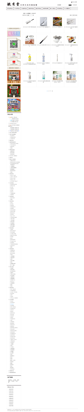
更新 (18, 380)
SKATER (12, 197)
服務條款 (11, 403)
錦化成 (11, 364)
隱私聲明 (11, 402)
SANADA (12, 332)
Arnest (12, 304)
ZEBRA (12, 194)
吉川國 (11, 352)
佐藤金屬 (12, 224)
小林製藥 (12, 256)
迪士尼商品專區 (12, 132)
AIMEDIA (12, 250)
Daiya (11, 311)
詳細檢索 (75, 4)
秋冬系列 (12, 152)
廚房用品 (11, 201)
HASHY (12, 315)
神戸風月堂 (12, 271)
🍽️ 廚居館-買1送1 (14, 118)
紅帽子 (11, 272)
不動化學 (12, 257)
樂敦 (11, 363)
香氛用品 (11, 173)
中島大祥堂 (12, 274)
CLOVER (12, 232)
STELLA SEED (14, 298)
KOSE (11, 236)
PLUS (11, 187)
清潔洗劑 (11, 248)
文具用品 (11, 182)
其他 (11, 148)
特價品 (12, 381)
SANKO (12, 242)
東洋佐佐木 (12, 170)
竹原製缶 (12, 223)
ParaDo (12, 293)
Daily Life (12, 179)
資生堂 (11, 361)
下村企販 (12, 220)
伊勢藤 (11, 351)
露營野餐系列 (12, 142)
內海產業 (12, 349)
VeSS (11, 296)
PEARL (12, 214)
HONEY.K (12, 280)
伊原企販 (12, 221)
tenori (11, 191)
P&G (11, 254)
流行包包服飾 (12, 134)
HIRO (11, 317)
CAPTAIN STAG (14, 143)
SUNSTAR (12, 336)
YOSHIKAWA (13, 217)
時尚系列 (12, 154)
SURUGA (12, 338)
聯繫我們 (11, 398)
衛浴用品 (11, 227)
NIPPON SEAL (14, 327)
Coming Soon (12, 123)
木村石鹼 (12, 260)
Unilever (12, 245)
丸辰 (11, 345)
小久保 (11, 346)
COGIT (12, 309)
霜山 (11, 366)
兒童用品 (11, 196)
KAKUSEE (13, 209)
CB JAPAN (13, 307)
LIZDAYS (12, 138)
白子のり (12, 281)
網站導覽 (11, 405)
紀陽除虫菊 (12, 263)
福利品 (10, 157)
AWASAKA (13, 160)
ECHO (12, 204)
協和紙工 (12, 355)
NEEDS (12, 326)
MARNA (12, 323)
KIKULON (12, 211)
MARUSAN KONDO (15, 162)
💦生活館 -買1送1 (14, 120)
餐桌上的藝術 (12, 159)
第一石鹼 (12, 265)
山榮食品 (12, 277)
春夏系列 (12, 151)
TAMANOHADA (14, 244)
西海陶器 (12, 169)
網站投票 (11, 392)
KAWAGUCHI (13, 184)
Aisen (11, 301)
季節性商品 (11, 149)
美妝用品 (11, 287)
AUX (11, 202)
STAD (11, 190)
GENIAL (12, 146)
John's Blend (13, 176)
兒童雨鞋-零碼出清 (14, 129)
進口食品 (11, 266)
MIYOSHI (12, 253)
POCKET (12, 329)
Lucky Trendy (13, 292)
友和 (11, 259)
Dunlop (12, 314)
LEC (11, 320)
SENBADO (13, 137)
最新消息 (11, 391)
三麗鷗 (11, 343)
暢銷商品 (11, 396)
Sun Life (12, 215)
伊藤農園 (12, 278)
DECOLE (12, 313)
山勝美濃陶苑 (13, 167)
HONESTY (13, 206)
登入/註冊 (74, 2)
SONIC (12, 188)
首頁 (24, 13)
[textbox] (62, 5)
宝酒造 (11, 268)
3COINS (12, 369)
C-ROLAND (13, 233)
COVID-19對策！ (13, 155)
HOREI (12, 208)
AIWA (11, 229)
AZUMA (12, 305)
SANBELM (13, 333)
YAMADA (12, 341)
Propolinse (13, 241)
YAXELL (12, 342)
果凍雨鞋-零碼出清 (14, 127)
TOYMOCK (13, 145)
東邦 (11, 262)
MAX (11, 238)
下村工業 (12, 218)
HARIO (12, 205)
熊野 (11, 247)
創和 (11, 358)
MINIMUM (12, 239)
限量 (9, 381)
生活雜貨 (11, 299)
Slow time (12, 178)
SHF (11, 294)
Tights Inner (13, 339)
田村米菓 (12, 269)
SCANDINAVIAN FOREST (14, 164)
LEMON (12, 321)
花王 (11, 357)
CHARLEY (13, 308)
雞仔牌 (11, 367)
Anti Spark (13, 289)
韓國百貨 (11, 370)
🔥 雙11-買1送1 (12, 117)
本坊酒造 (12, 275)
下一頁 (51, 91)
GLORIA (12, 135)
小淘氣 (14, 380)
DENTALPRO (13, 235)
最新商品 (11, 394)
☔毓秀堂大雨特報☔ (13, 130)
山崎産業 (12, 348)
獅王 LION (12, 360)
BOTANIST (13, 230)
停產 (17, 381)
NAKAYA (12, 324)
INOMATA (12, 318)
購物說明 (11, 400)
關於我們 (11, 389)
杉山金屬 (12, 226)
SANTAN (12, 335)
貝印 (11, 354)
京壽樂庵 (12, 283)
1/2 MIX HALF (14, 181)
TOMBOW (12, 193)
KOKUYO (12, 185)
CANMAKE (13, 290)
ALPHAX (12, 302)
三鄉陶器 (12, 166)
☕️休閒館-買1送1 (14, 121)
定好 (11, 284)
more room (13, 175)
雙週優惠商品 (12, 372)
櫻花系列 (11, 140)
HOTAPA (12, 251)
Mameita (12, 212)
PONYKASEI (13, 330)
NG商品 (10, 380)
